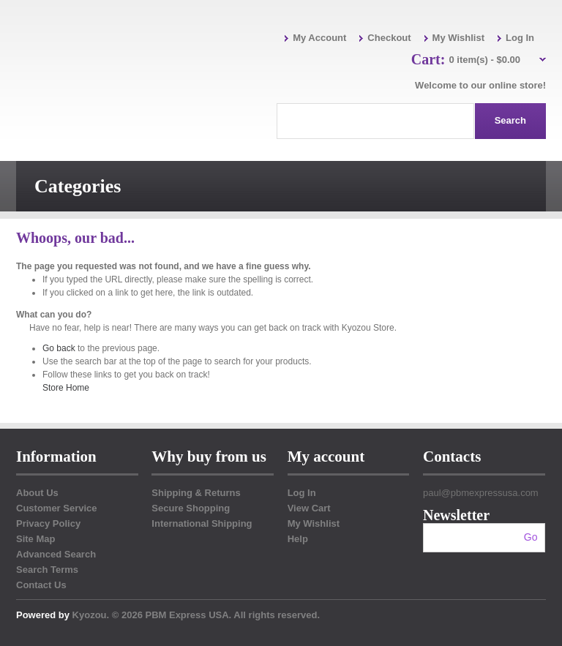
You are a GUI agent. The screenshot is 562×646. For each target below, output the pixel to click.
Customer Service (56, 508)
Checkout (389, 37)
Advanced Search (56, 554)
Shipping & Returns (195, 492)
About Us (37, 492)
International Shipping (201, 523)
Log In (520, 37)
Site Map (35, 538)
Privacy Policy (48, 523)
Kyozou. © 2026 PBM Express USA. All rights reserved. (196, 614)
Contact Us (41, 584)
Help (298, 538)
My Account (319, 37)
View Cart (309, 508)
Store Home (65, 388)
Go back (58, 348)
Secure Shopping (190, 508)
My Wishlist (458, 37)
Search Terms (47, 569)
